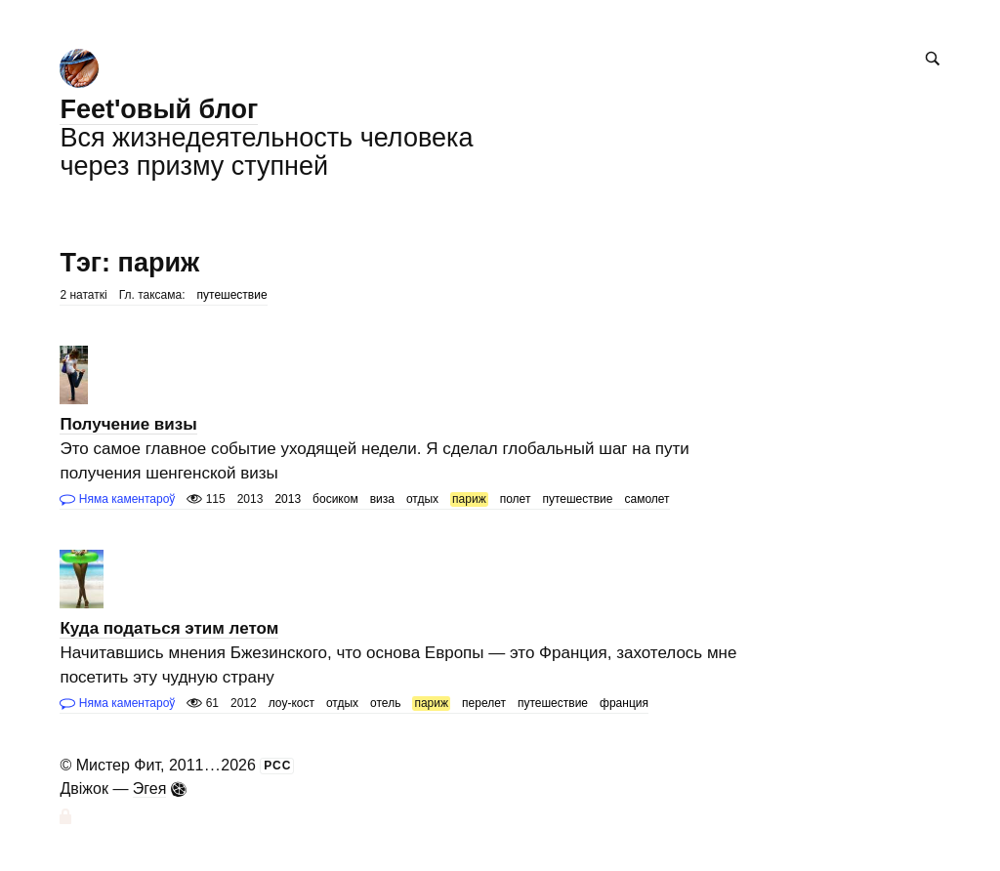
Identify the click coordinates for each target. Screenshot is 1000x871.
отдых (422, 499)
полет (515, 499)
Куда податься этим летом (169, 628)
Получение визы (128, 424)
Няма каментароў (117, 499)
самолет (646, 499)
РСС (277, 765)
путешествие (232, 295)
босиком (335, 499)
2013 (287, 499)
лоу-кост (291, 703)
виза (382, 499)
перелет (484, 703)
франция (624, 703)
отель (385, 703)
